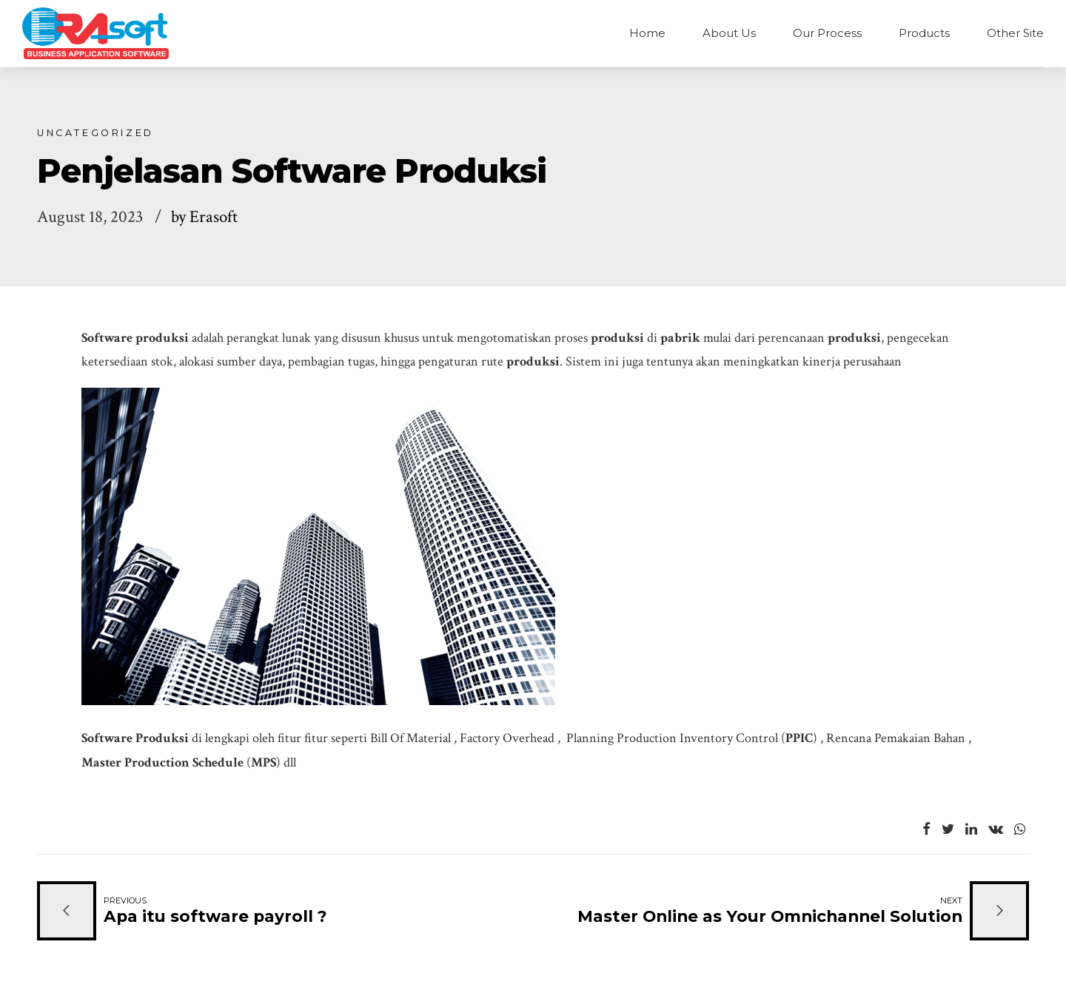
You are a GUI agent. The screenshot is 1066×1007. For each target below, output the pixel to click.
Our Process (827, 33)
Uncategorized (95, 132)
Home (647, 33)
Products (924, 33)
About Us (729, 33)
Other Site (1015, 33)
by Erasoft (204, 217)
